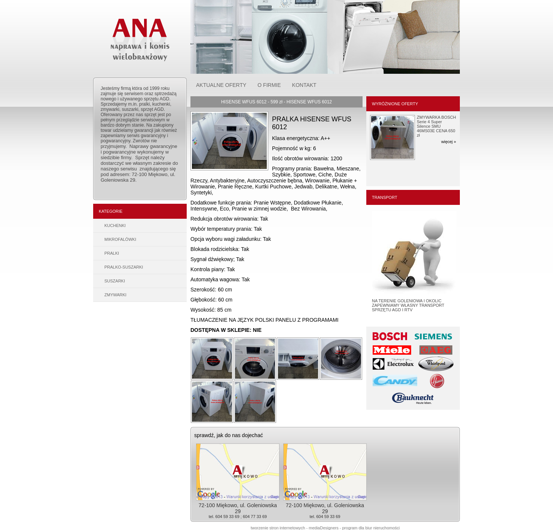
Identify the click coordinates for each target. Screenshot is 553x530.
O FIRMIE (269, 85)
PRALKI (111, 253)
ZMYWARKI (115, 295)
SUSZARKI (114, 281)
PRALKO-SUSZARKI (123, 267)
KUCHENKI (115, 225)
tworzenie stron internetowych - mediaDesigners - (296, 528)
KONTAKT (304, 85)
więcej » (448, 141)
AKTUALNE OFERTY (221, 85)
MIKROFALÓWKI (120, 239)
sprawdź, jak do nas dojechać (228, 435)
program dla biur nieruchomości (371, 528)
